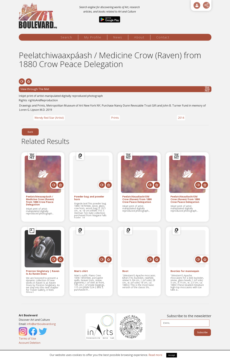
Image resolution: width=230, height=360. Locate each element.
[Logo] (38, 16)
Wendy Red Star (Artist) (49, 118)
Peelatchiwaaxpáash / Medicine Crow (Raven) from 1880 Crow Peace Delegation (40, 200)
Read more (155, 355)
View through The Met (115, 89)
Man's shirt (81, 271)
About (139, 37)
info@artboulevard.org (41, 324)
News (117, 37)
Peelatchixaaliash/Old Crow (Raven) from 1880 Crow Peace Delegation (137, 199)
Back (30, 131)
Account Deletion (29, 343)
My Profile (92, 37)
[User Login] (196, 5)
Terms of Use (27, 338)
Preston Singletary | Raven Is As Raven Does (42, 272)
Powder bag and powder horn (89, 198)
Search (66, 37)
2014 (181, 118)
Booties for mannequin (185, 271)
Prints (115, 118)
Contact (162, 37)
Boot (125, 271)
